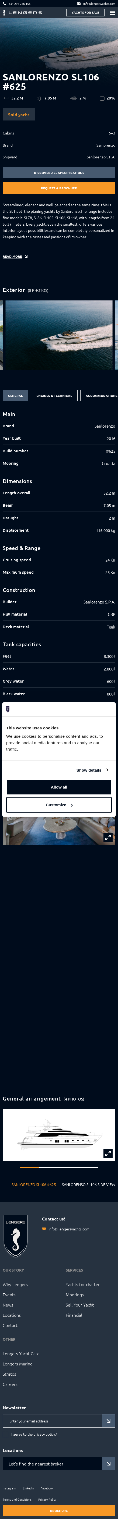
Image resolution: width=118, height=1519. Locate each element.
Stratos (9, 1373)
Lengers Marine (18, 1363)
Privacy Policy (47, 1499)
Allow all (59, 787)
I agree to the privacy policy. (34, 1434)
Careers (10, 1384)
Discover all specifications (59, 173)
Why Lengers (15, 1284)
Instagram (9, 1488)
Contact (10, 1325)
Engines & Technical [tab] (54, 395)
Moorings (75, 1294)
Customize (59, 804)
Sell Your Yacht (80, 1304)
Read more (12, 256)
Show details (89, 770)
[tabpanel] (59, 554)
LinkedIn (28, 1488)
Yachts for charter (83, 1284)
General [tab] (15, 395)
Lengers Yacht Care (21, 1353)
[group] (58, 335)
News (8, 1304)
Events (9, 1294)
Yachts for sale (85, 12)
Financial (74, 1314)
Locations (12, 1314)
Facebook (47, 1488)
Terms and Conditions (17, 1499)
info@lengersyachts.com (68, 1229)
